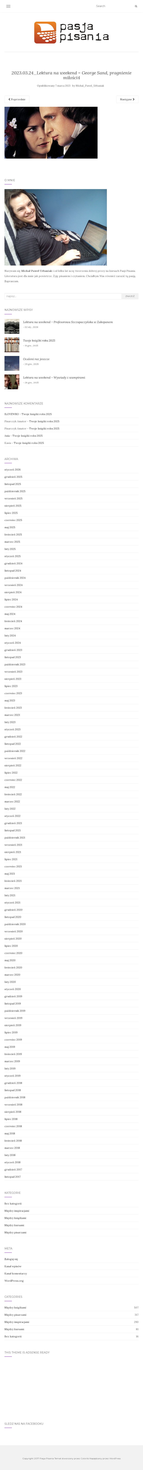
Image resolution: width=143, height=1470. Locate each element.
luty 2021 (9, 895)
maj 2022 (9, 787)
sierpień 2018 (12, 1111)
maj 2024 (9, 614)
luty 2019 (9, 1068)
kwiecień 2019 (13, 1054)
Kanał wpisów (12, 1266)
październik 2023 (14, 664)
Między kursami (14, 1225)
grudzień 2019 (13, 996)
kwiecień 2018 (13, 1140)
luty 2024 (10, 635)
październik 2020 (15, 924)
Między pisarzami (15, 1232)
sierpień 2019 (12, 1025)
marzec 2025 (12, 541)
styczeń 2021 (12, 902)
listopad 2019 (12, 1003)
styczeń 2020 (12, 989)
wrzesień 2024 (13, 585)
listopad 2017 (12, 1176)
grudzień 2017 (13, 1169)
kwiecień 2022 (13, 794)
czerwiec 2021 (13, 866)
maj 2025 (9, 527)
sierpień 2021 (12, 852)
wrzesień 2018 (13, 1104)
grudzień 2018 (13, 1083)
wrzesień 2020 (13, 931)
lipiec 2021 (10, 859)
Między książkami (15, 1218)
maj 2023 (9, 700)
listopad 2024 (12, 570)
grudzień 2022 (13, 736)
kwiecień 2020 (13, 967)
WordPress (115, 1458)
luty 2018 (9, 1155)
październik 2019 (14, 1010)
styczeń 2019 (12, 1075)
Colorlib (85, 1458)
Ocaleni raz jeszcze (36, 359)
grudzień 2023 (13, 650)
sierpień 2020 (13, 938)
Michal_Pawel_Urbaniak (90, 85)
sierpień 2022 (12, 765)
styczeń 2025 (12, 556)
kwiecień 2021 (13, 881)
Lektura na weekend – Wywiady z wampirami (54, 377)
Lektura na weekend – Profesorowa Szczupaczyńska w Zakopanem (68, 322)
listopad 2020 (12, 917)
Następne (127, 99)
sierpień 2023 (12, 679)
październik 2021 (14, 837)
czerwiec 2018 (13, 1126)
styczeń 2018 (12, 1162)
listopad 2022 (12, 743)
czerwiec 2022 (13, 780)
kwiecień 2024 (13, 621)
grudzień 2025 (13, 476)
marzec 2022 (12, 801)
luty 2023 (9, 722)
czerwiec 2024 (13, 606)
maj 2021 (9, 873)
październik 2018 (14, 1097)
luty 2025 (10, 549)
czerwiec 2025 (13, 520)
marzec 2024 (12, 628)
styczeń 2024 (12, 642)
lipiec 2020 (11, 945)
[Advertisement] (71, 1387)
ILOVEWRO (11, 414)
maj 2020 (9, 960)
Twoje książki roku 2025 (39, 340)
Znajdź (130, 296)
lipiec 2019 (11, 1032)
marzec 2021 (12, 888)
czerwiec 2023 (13, 693)
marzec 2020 (12, 974)
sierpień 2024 (12, 592)
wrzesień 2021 (13, 844)
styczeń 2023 (12, 729)
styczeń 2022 (12, 816)
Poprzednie (17, 99)
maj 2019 (9, 1047)
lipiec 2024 (11, 599)
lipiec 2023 (11, 686)
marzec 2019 (12, 1061)
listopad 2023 (12, 657)
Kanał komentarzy (15, 1273)
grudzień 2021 (13, 823)
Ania (7, 435)
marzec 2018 (12, 1148)
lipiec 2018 (11, 1119)
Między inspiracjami (16, 1210)
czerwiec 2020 (13, 953)
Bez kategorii (12, 1203)
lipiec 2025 (11, 513)
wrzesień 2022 (13, 758)
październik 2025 (15, 491)
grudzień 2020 (13, 909)
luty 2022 (9, 808)
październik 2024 (15, 577)
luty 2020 (10, 982)
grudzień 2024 (13, 563)
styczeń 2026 (12, 469)
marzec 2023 (12, 715)
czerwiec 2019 (13, 1039)
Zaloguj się (11, 1259)
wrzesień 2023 (13, 671)
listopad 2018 (12, 1090)
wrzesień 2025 (13, 498)
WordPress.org (14, 1280)
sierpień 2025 (12, 505)
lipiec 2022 (11, 772)
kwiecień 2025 (13, 534)
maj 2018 (9, 1133)
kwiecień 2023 (13, 707)
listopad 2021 (12, 830)
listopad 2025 (12, 484)
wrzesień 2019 (13, 1018)
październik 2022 (14, 751)
